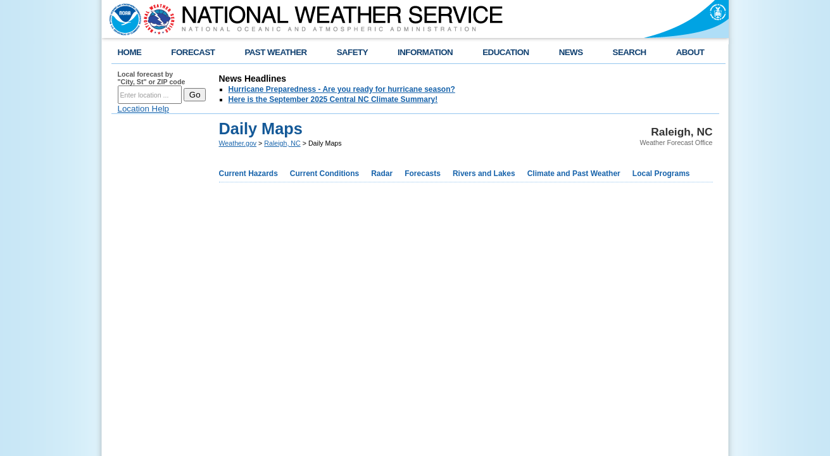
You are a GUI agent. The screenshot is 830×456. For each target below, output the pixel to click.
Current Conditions (324, 173)
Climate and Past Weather (573, 173)
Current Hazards (248, 173)
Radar (382, 173)
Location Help (144, 108)
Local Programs (661, 173)
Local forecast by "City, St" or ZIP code (151, 78)
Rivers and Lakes (484, 173)
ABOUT (690, 52)
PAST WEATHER (275, 52)
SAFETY (352, 52)
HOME (130, 52)
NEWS (571, 52)
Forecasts (423, 173)
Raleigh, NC (282, 143)
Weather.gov (238, 143)
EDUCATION (505, 52)
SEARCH (629, 52)
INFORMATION (425, 52)
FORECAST (193, 52)
